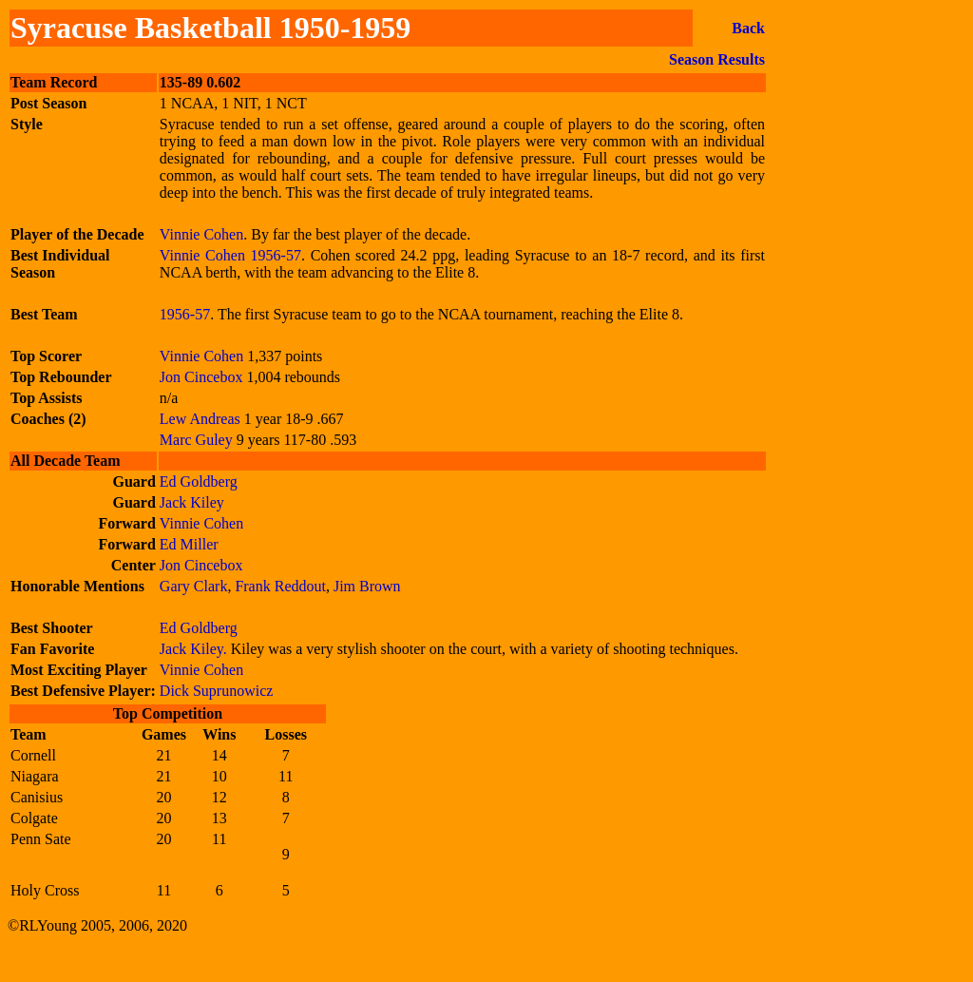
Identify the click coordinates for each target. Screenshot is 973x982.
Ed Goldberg (199, 481)
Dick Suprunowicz (217, 691)
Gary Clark (194, 586)
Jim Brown (367, 586)
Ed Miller (189, 544)
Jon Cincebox (201, 377)
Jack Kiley (192, 502)
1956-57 (276, 255)
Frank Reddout (280, 586)
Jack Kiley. (195, 649)
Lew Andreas (202, 419)
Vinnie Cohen (201, 234)
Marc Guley (198, 440)
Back (748, 28)
